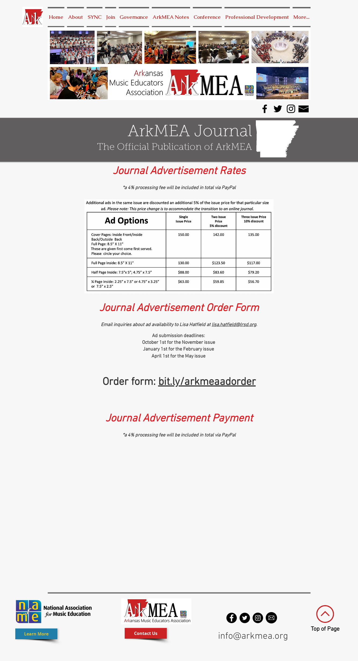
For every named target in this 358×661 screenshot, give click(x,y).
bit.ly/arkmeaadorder (207, 382)
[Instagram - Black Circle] (258, 618)
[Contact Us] (146, 633)
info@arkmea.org (253, 636)
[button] (133, 17)
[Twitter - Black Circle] (244, 618)
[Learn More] (36, 634)
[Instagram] (291, 108)
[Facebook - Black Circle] (231, 618)
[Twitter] (277, 108)
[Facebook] (264, 108)
